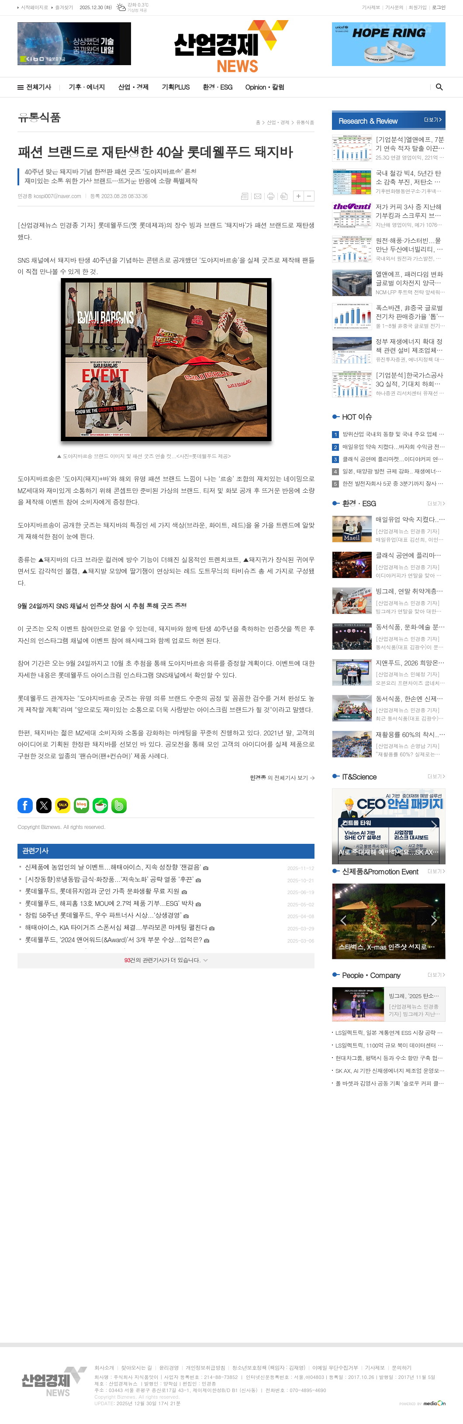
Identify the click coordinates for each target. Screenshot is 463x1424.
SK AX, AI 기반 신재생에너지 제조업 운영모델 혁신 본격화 (390, 1070)
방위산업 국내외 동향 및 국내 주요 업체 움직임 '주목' (394, 434)
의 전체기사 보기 (279, 777)
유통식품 (305, 122)
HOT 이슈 (357, 416)
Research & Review (368, 120)
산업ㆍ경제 (133, 86)
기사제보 (371, 7)
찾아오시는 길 (136, 1368)
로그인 (439, 7)
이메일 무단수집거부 (335, 1368)
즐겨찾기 (64, 7)
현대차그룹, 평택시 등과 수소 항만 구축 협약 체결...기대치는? (390, 1058)
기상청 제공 (137, 10)
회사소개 (104, 1368)
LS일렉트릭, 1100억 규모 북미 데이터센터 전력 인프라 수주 (390, 1045)
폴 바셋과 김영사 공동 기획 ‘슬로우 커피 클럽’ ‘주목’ (390, 1083)
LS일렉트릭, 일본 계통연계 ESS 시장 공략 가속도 (390, 1032)
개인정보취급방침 (205, 1368)
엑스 (44, 805)
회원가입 (418, 7)
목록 (244, 196)
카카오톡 (62, 805)
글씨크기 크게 (298, 196)
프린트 (270, 196)
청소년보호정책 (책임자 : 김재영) (268, 1368)
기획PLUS (176, 86)
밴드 (119, 805)
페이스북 (25, 805)
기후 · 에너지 (87, 86)
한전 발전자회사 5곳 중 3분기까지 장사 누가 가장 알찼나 (394, 483)
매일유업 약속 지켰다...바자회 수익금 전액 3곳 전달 (394, 447)
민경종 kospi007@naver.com (49, 195)
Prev (343, 825)
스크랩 (284, 196)
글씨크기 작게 (309, 196)
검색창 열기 (437, 87)
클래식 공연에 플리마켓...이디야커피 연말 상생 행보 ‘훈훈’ (394, 459)
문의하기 (401, 1368)
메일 (257, 196)
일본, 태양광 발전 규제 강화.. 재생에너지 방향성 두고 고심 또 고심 (394, 471)
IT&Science (359, 776)
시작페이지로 (34, 7)
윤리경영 (169, 1368)
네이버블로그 (81, 805)
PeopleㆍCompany (371, 975)
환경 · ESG (217, 86)
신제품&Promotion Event (380, 871)
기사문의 (394, 7)
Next (434, 825)
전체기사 (38, 86)
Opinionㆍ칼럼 (264, 86)
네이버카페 (100, 805)
